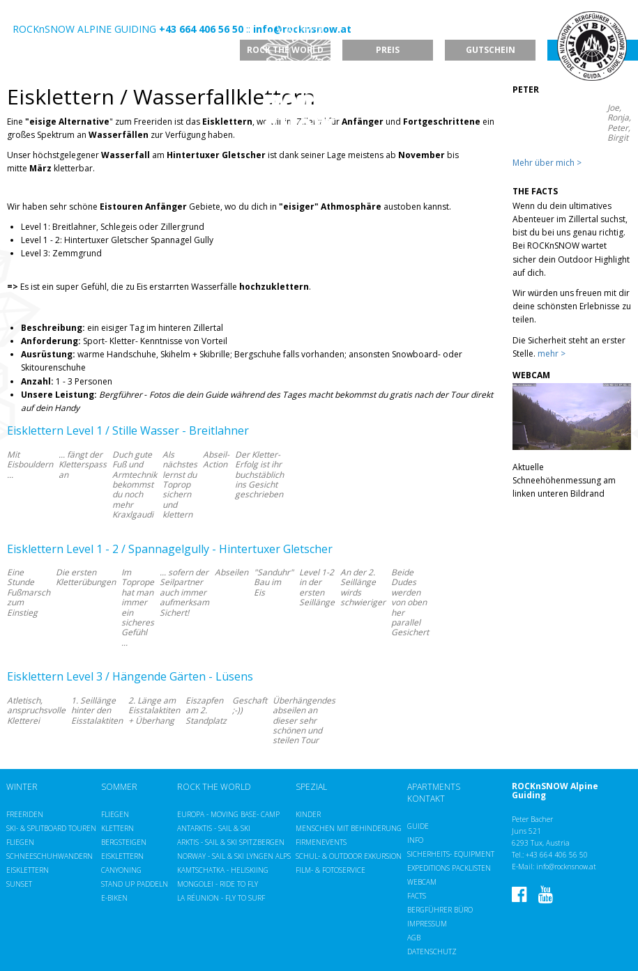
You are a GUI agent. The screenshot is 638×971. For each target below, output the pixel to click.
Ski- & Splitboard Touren (51, 828)
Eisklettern (27, 870)
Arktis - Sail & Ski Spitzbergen (230, 842)
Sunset (19, 884)
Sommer (119, 787)
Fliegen (20, 842)
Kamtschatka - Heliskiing (222, 870)
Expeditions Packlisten (449, 868)
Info (415, 840)
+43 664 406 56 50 (557, 855)
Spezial (311, 787)
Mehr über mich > (547, 163)
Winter (22, 787)
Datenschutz (432, 951)
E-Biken (114, 898)
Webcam (421, 882)
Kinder (308, 814)
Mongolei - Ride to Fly (217, 884)
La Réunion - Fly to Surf (221, 898)
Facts (416, 896)
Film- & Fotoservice (330, 870)
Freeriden (24, 814)
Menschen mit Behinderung (349, 828)
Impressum (427, 924)
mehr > (551, 353)
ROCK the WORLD (214, 787)
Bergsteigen (123, 842)
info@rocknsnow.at (566, 866)
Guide (418, 826)
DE (19, 16)
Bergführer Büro (440, 910)
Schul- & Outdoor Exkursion (349, 856)
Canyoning (121, 870)
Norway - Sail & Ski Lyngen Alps (234, 856)
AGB (413, 937)
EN (37, 16)
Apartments (433, 787)
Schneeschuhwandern (49, 856)
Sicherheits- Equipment (450, 854)
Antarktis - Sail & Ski (213, 828)
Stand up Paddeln (134, 884)
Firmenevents (321, 842)
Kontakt (426, 799)
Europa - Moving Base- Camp (228, 814)
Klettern (117, 828)
